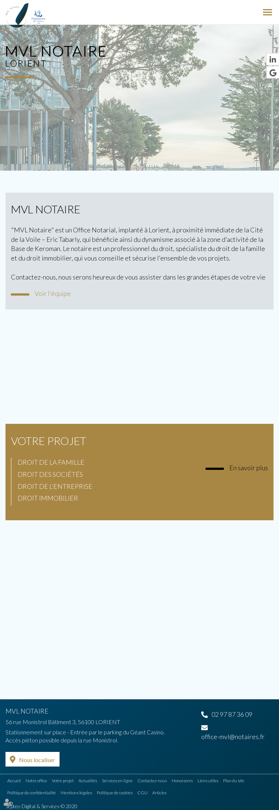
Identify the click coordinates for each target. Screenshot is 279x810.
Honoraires (182, 780)
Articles (159, 792)
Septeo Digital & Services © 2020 (41, 806)
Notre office (36, 780)
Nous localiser (37, 759)
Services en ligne (117, 780)
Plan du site (233, 780)
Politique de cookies (115, 792)
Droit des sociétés (50, 474)
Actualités (88, 780)
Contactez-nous (152, 780)
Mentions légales (76, 792)
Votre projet (48, 440)
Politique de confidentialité (31, 792)
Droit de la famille (51, 462)
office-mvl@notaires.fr (233, 737)
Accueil (14, 780)
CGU (142, 792)
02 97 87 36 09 (231, 714)
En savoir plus (248, 468)
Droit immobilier (48, 498)
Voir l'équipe (53, 293)
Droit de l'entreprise (55, 486)
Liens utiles (208, 780)
